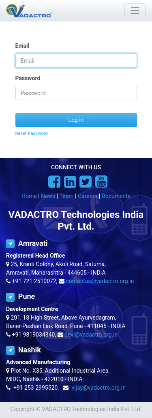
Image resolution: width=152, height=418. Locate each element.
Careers (87, 196)
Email (22, 46)
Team (67, 196)
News (48, 196)
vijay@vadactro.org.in (98, 387)
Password (28, 78)
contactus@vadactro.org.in (100, 281)
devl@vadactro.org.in (91, 334)
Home (29, 196)
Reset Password (31, 133)
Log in (76, 120)
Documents (116, 196)
